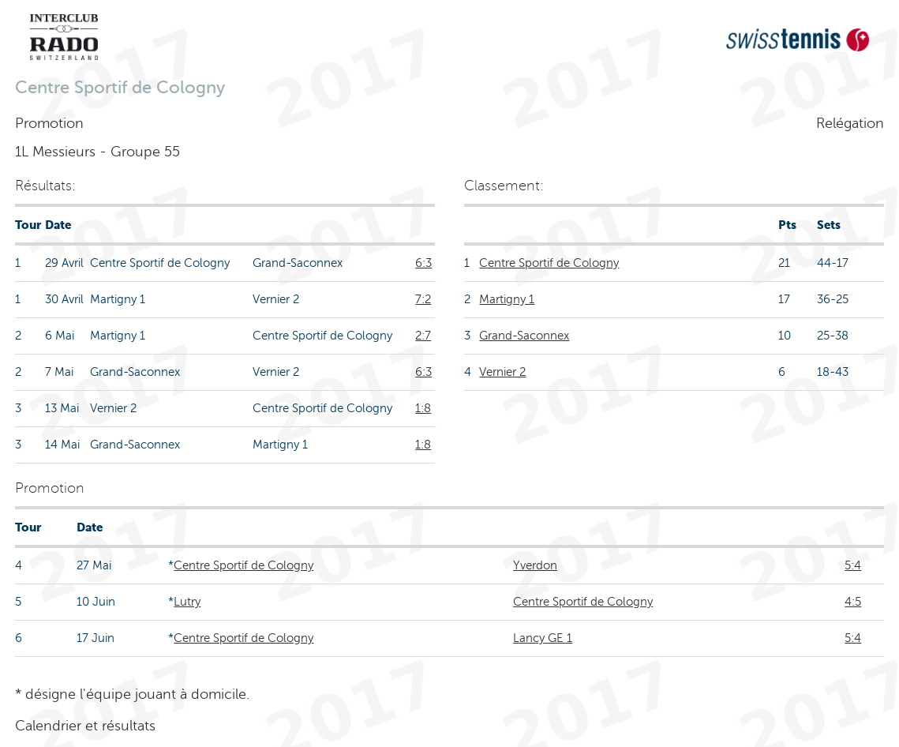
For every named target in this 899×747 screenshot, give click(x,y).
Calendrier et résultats (85, 726)
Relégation (850, 123)
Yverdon (535, 565)
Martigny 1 (506, 299)
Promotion (49, 123)
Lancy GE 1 (542, 638)
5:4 (853, 565)
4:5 (853, 601)
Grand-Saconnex (524, 335)
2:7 (423, 335)
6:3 (423, 263)
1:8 (423, 408)
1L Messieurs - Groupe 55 (97, 152)
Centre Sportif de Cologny (549, 263)
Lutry (187, 601)
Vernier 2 (502, 372)
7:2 (423, 299)
